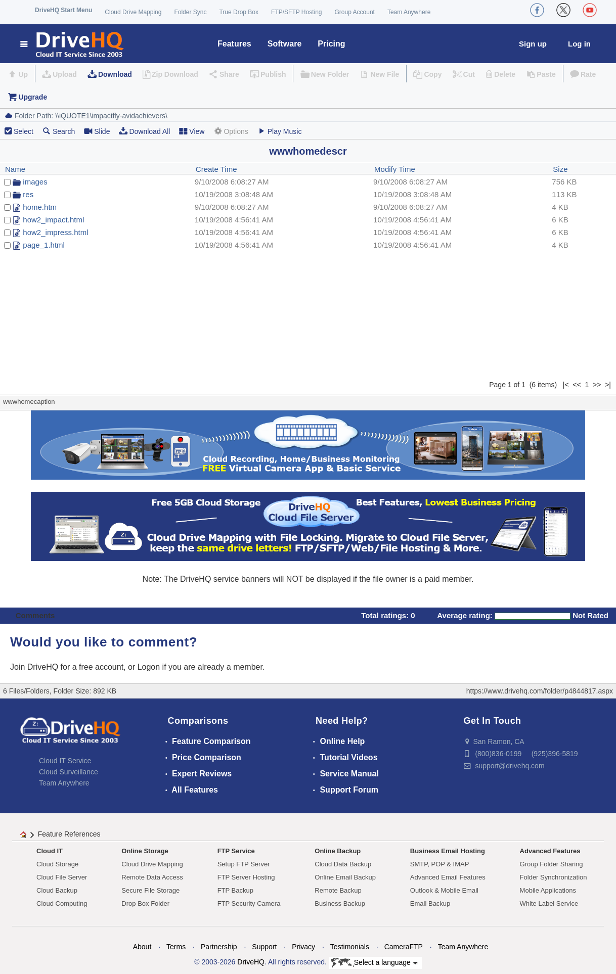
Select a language (374, 963)
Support (264, 947)
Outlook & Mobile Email (444, 890)
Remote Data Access (152, 877)
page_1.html (44, 245)
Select (23, 131)
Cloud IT (49, 851)
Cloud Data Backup (343, 864)
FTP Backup (235, 890)
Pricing (331, 43)
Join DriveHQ (35, 667)
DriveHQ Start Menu (63, 10)
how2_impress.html (55, 232)
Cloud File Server (61, 877)
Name (15, 169)
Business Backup (340, 903)
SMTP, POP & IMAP (439, 864)
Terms (176, 947)
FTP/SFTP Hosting (296, 12)
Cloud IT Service (65, 761)
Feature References (69, 834)
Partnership (219, 947)
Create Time (216, 169)
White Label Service (549, 903)
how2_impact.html (53, 219)
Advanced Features (550, 851)
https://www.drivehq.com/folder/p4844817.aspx (539, 691)
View (191, 131)
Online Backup (338, 851)
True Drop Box (238, 12)
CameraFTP (403, 947)
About (142, 947)
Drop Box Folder (145, 903)
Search (58, 131)
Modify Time (394, 169)
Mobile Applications (548, 890)
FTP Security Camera (249, 903)
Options (230, 131)
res (28, 194)
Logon (149, 667)
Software (285, 43)
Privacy (303, 947)
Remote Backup (338, 890)
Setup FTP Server (243, 864)
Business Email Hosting (447, 851)
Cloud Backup (56, 890)
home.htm (40, 207)
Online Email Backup (345, 877)
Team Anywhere (408, 12)
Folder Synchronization (553, 877)
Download (115, 74)
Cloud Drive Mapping (133, 12)
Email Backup (430, 903)
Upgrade (32, 97)
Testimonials (349, 947)
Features (234, 43)
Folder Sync (190, 12)
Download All (144, 131)
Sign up (533, 43)
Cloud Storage (57, 864)
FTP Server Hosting (246, 877)
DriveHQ (251, 962)
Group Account (355, 12)
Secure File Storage (150, 890)
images (35, 181)
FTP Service (236, 851)
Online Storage (144, 851)
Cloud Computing (61, 903)
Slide (97, 131)
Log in (579, 43)
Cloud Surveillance (68, 772)
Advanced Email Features (448, 877)
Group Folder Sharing (551, 864)
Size (560, 169)
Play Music (279, 131)
